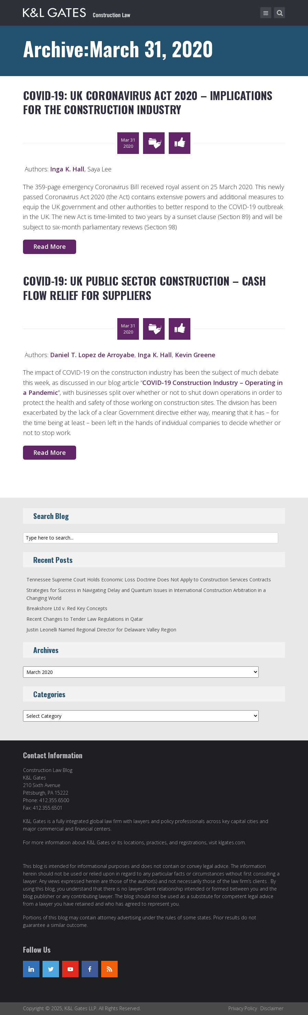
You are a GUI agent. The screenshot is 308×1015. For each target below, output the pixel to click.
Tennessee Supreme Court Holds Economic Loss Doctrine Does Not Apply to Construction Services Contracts (148, 579)
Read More (49, 246)
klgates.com (231, 842)
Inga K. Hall (67, 169)
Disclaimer (271, 1008)
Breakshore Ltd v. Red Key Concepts (66, 608)
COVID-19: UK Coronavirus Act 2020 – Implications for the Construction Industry (147, 102)
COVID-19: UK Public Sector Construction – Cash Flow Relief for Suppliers (144, 288)
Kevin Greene (195, 355)
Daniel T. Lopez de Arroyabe (92, 355)
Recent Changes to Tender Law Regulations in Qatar (84, 619)
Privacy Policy (242, 1008)
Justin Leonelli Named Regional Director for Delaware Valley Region (101, 629)
